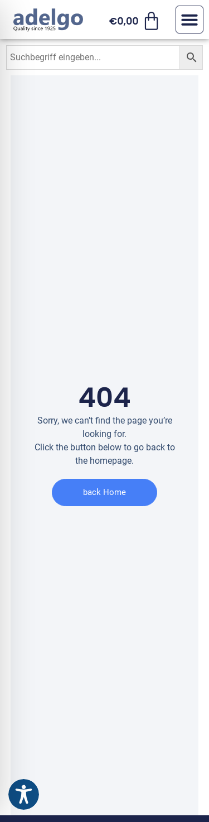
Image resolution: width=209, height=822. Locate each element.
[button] (189, 19)
